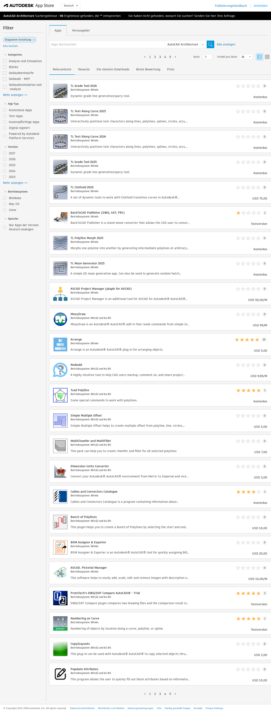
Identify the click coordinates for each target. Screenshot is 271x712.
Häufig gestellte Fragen (178, 708)
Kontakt (198, 708)
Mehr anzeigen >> (15, 95)
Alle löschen (10, 46)
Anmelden (261, 6)
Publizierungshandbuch (231, 6)
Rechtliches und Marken (111, 708)
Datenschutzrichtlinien (82, 708)
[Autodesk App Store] (28, 6)
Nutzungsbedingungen (140, 708)
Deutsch (71, 5)
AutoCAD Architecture (18, 16)
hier (213, 16)
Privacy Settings (214, 708)
